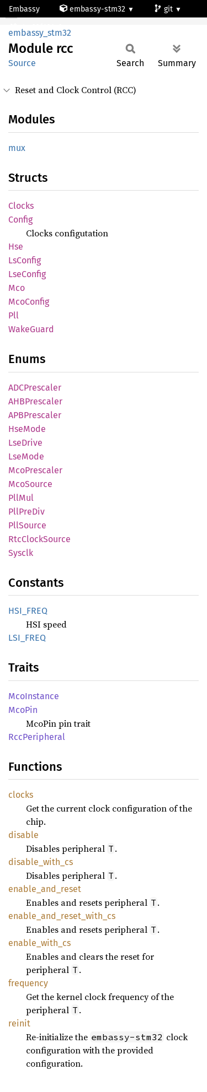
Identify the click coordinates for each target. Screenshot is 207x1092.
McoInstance (33, 696)
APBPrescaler (34, 415)
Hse (15, 246)
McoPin (23, 710)
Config (20, 219)
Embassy (24, 9)
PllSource (27, 525)
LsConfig (24, 260)
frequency (28, 983)
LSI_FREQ (27, 638)
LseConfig (27, 274)
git (164, 9)
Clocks (21, 206)
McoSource (30, 484)
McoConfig (28, 301)
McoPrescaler (35, 470)
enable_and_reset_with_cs (61, 916)
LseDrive (25, 442)
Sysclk (20, 553)
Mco (16, 288)
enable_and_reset (44, 889)
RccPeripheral (36, 737)
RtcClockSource (39, 539)
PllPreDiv (26, 511)
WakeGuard (31, 329)
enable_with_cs (39, 943)
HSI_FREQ (27, 611)
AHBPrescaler (35, 401)
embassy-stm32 (94, 9)
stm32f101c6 (36, 27)
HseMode (27, 429)
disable (23, 835)
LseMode (26, 456)
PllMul (21, 498)
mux (16, 148)
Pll (13, 315)
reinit (19, 1023)
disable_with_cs (40, 862)
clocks (20, 795)
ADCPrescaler (34, 387)
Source (22, 63)
